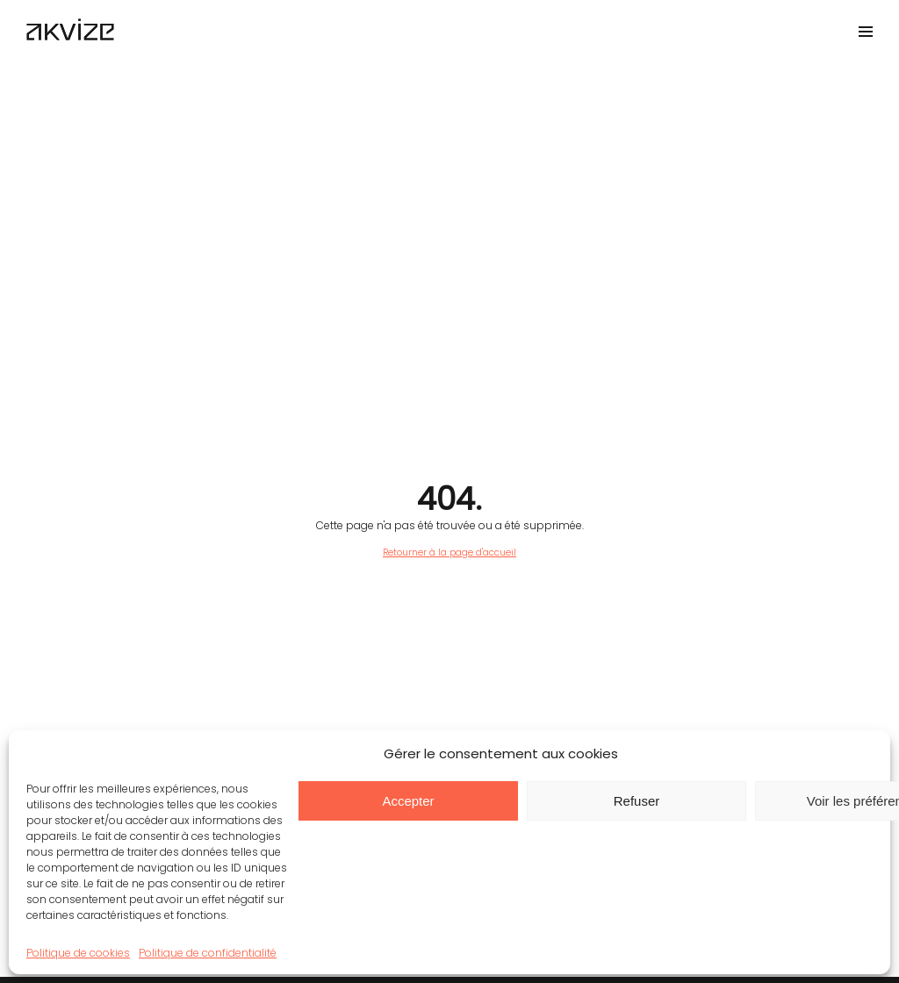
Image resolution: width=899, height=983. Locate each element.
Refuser (637, 800)
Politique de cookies (78, 952)
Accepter (408, 800)
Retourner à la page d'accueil (449, 552)
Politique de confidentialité (208, 952)
